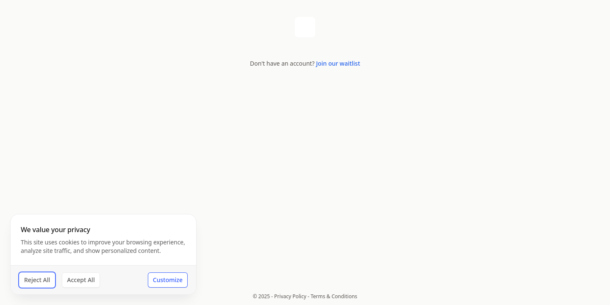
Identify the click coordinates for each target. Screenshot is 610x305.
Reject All (37, 280)
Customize (168, 280)
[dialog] (103, 254)
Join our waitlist (338, 63)
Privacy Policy (290, 296)
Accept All (80, 280)
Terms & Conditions (334, 296)
